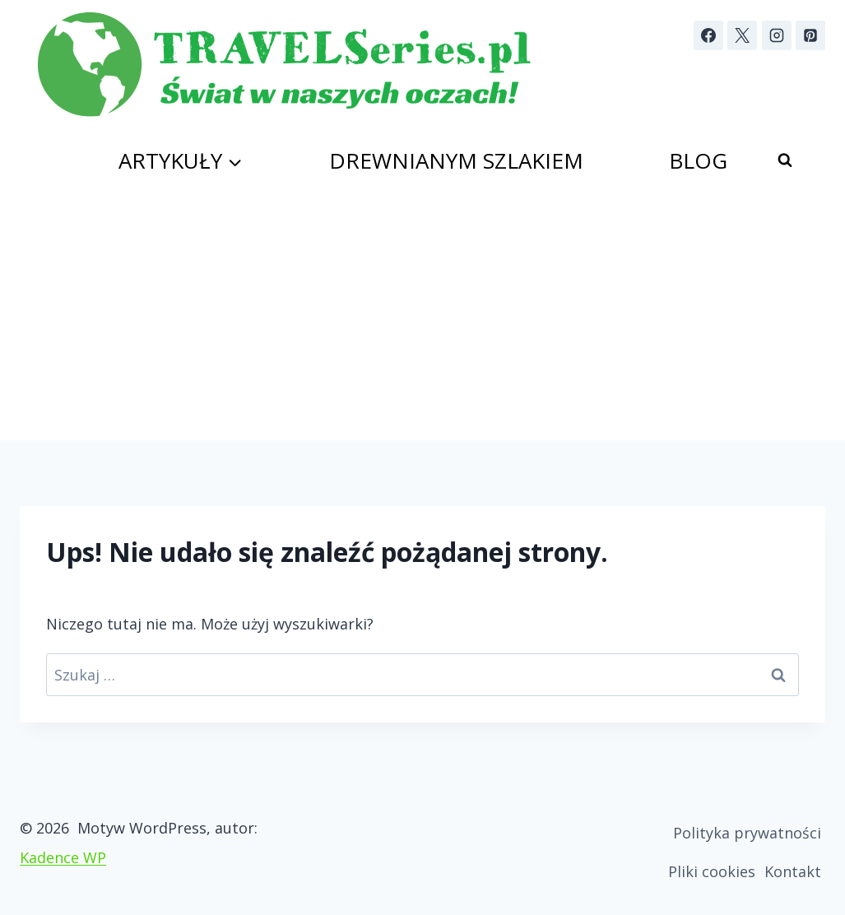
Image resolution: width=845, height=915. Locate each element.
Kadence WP (63, 857)
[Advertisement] (422, 317)
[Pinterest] (810, 35)
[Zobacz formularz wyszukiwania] (785, 160)
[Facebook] (708, 35)
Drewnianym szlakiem (456, 160)
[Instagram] (777, 35)
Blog (698, 160)
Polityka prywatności (747, 833)
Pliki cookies (711, 871)
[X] (742, 35)
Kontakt (792, 871)
